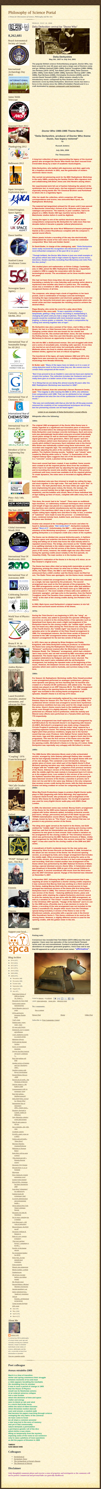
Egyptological (19, 1457)
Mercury (15, 1335)
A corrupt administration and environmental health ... (20, 1201)
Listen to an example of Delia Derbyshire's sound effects (62, 412)
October (15, 983)
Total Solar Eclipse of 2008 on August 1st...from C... (19, 996)
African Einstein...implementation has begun (20, 1299)
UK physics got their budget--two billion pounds (19, 1277)
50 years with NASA (18, 1027)
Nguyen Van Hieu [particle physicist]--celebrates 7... (20, 1054)
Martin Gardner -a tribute (20, 1269)
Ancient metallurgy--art (19, 1289)
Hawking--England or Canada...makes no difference (19, 1113)
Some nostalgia (17, 1264)
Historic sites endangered (20, 1267)
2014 (12, 960)
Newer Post (36, 1015)
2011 (12, 968)
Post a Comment (39, 1010)
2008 (12, 976)
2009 (12, 973)
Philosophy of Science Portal (32, 12)
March (15, 1316)
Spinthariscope (17, 1272)
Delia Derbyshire (42, 1001)
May (14, 1311)
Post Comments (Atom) (51, 1020)
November (16, 981)
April (14, 1313)
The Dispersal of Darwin (23, 1463)
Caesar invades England (19, 1303)
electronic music (62, 1001)
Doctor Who (52, 1001)
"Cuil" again (16, 1020)
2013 (12, 963)
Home (63, 1015)
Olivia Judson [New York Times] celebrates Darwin (20, 1208)
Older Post (89, 1015)
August (15, 989)
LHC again (15, 1306)
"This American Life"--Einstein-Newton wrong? (19, 1160)
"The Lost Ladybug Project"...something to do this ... (20, 1243)
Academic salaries (18, 1131)
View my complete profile (16, 1356)
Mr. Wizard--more (18, 1282)
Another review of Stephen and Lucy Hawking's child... (20, 1065)
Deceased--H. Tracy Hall (20, 1001)
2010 (12, 971)
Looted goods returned (19, 1179)
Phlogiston (15, 1172)
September (16, 986)
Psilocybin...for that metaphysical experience (18, 1260)
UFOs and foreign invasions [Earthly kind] (19, 1015)
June (14, 1308)
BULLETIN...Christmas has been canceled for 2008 (20, 1184)
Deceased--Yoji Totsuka (19, 1165)
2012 (12, 965)
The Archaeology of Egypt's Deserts (27, 1461)
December (16, 978)
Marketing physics (18, 1039)
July (14, 991)
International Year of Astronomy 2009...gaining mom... (20, 1106)
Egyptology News (20, 1459)
